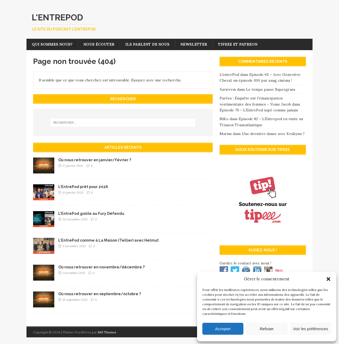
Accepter (223, 328)
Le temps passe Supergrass (270, 89)
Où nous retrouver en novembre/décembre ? (101, 267)
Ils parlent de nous (147, 44)
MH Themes (107, 332)
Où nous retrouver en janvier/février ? (94, 160)
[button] (328, 279)
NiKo (224, 118)
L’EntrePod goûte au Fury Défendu (91, 213)
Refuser (267, 328)
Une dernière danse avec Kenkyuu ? (273, 133)
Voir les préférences (310, 328)
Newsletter (193, 44)
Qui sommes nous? (52, 44)
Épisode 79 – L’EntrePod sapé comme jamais (259, 110)
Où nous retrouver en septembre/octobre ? (99, 294)
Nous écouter (98, 44)
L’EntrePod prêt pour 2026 (83, 187)
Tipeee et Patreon (237, 44)
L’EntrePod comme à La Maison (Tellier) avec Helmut (108, 240)
